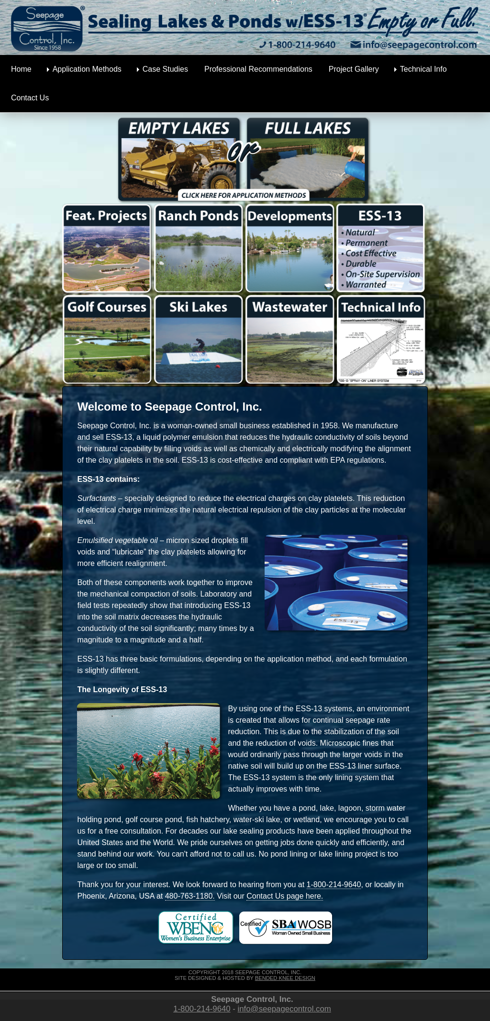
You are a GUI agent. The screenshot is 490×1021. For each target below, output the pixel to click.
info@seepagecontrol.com (284, 1008)
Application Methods (87, 69)
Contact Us (30, 98)
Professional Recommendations (258, 69)
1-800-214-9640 (334, 884)
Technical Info (423, 69)
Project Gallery (354, 69)
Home (21, 69)
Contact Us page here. (284, 896)
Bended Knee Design (285, 978)
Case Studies (165, 69)
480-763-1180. (190, 896)
